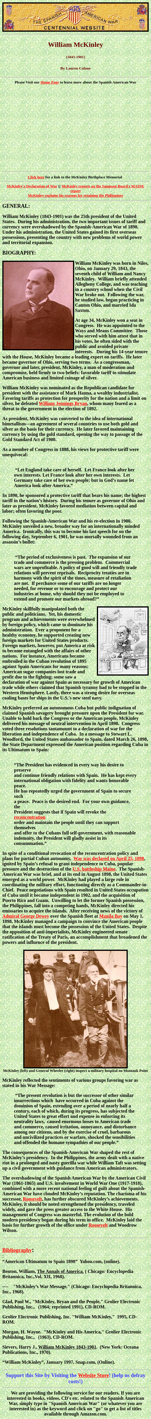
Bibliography (17, 1250)
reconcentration (29, 817)
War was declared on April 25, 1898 (108, 858)
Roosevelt (32, 1198)
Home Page (49, 82)
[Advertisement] (75, 127)
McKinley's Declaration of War (32, 186)
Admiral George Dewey (25, 916)
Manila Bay (110, 916)
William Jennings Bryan (63, 403)
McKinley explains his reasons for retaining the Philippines (75, 195)
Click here (36, 177)
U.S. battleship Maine (94, 868)
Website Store (93, 1375)
